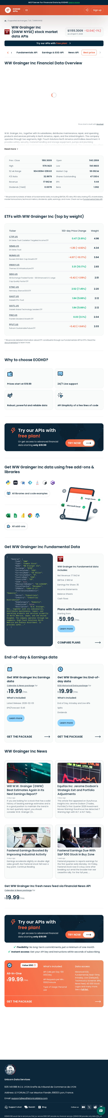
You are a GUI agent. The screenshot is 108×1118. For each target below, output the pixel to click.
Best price (89, 52)
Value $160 (29, 967)
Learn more (74, 2)
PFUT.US (13, 324)
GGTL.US (14, 305)
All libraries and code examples (27, 494)
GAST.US (14, 296)
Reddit (29, 1107)
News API (73, 52)
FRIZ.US (13, 315)
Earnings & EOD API (53, 52)
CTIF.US (13, 236)
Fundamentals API (27, 52)
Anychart (100, 124)
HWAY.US (14, 264)
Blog (42, 1107)
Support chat (13, 1107)
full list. (85, 990)
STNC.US (14, 287)
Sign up (97, 10)
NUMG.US (14, 255)
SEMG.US (14, 246)
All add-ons (16, 526)
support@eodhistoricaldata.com (29, 1098)
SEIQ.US (13, 274)
